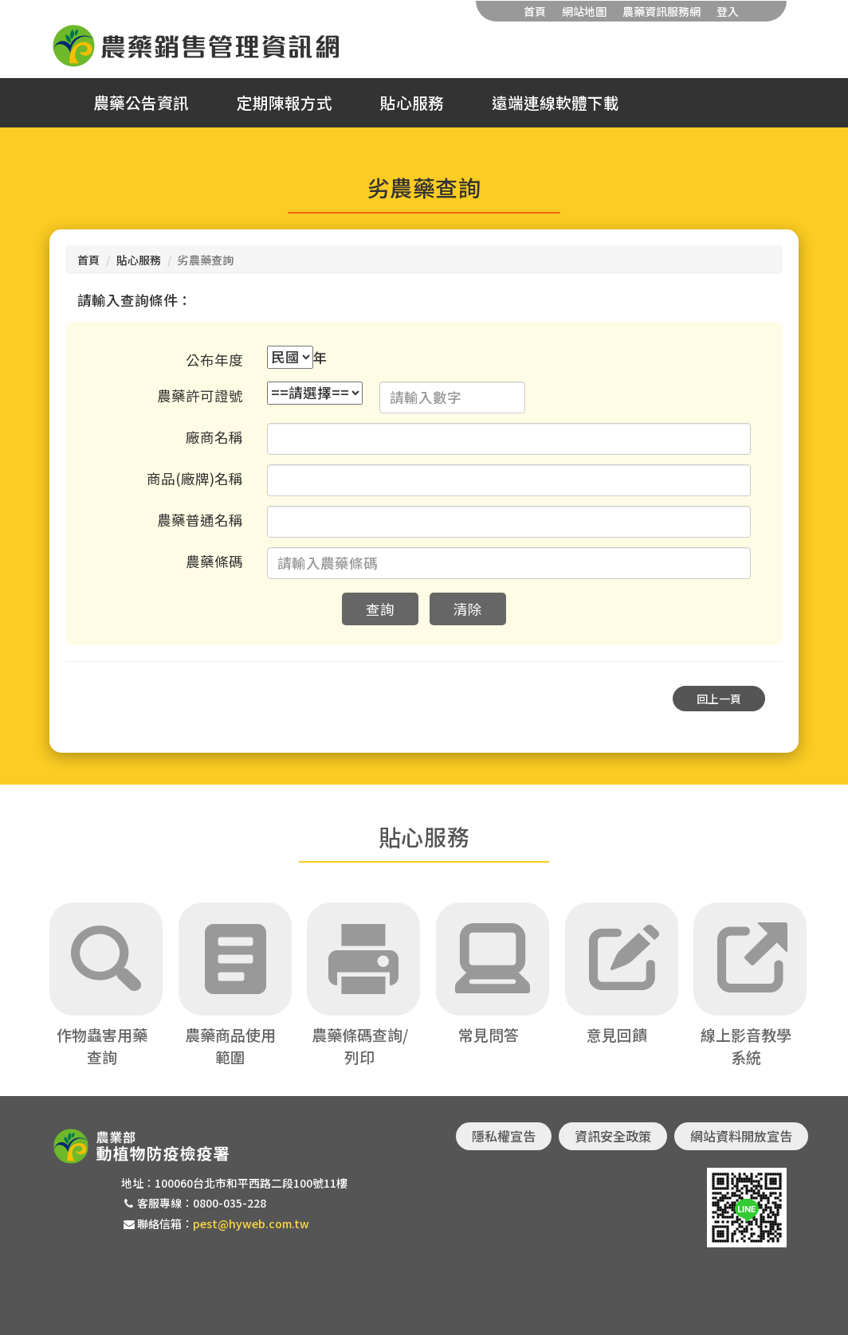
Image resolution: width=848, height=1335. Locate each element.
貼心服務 (412, 103)
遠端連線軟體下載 (555, 103)
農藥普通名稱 (200, 520)
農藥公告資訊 (141, 103)
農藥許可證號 (200, 395)
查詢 (380, 609)
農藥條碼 (214, 561)
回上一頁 (719, 699)
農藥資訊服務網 (661, 11)
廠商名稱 (214, 437)
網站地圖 (584, 11)
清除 (467, 609)
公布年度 (214, 360)
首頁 (535, 11)
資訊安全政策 (613, 1135)
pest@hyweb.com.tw (251, 1223)
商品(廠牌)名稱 (195, 478)
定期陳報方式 (284, 103)
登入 (727, 11)
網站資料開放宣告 (741, 1135)
